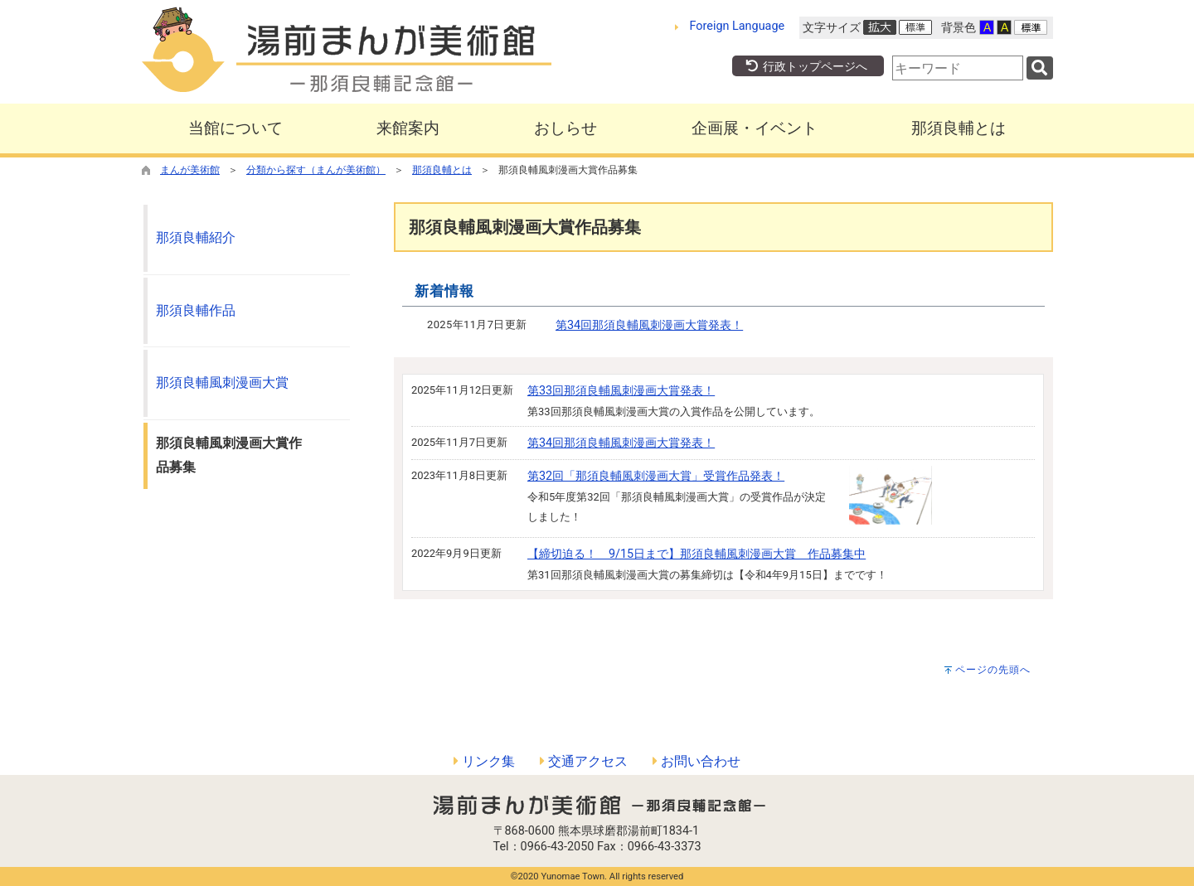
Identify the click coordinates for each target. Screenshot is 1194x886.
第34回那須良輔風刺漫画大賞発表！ (649, 325)
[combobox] (957, 68)
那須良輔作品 (195, 310)
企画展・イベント (755, 128)
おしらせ (565, 128)
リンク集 (484, 761)
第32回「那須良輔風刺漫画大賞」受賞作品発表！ (655, 476)
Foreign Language (737, 26)
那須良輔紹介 (195, 237)
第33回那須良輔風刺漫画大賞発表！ (621, 391)
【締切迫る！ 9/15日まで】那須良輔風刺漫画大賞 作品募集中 (696, 554)
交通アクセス (584, 761)
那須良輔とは (958, 128)
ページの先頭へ (993, 669)
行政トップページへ (806, 67)
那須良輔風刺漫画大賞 (222, 382)
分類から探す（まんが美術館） (316, 170)
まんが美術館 (190, 170)
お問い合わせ (696, 761)
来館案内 (407, 128)
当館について (235, 128)
